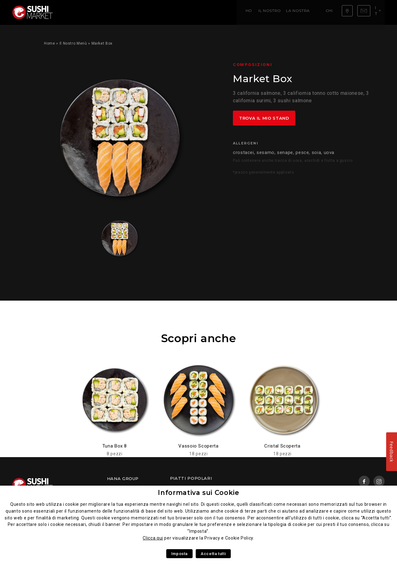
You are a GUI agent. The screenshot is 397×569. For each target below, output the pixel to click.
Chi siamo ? (195, 12)
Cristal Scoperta (282, 446)
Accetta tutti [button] (213, 553)
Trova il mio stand (264, 118)
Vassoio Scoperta (198, 446)
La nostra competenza (150, 12)
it (379, 12)
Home (71, 12)
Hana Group (123, 478)
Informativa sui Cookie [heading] (198, 492)
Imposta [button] (179, 553)
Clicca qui (153, 538)
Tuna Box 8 (114, 446)
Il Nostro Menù (101, 12)
